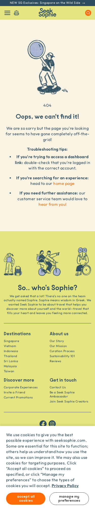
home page (63, 183)
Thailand (10, 356)
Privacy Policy (65, 485)
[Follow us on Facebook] (43, 423)
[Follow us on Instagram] (52, 423)
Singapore (11, 341)
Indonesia (11, 351)
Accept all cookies (26, 498)
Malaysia (10, 366)
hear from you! (53, 204)
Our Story (57, 341)
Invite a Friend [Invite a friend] (14, 392)
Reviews (55, 361)
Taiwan (9, 371)
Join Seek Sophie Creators (69, 401)
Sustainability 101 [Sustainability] (62, 356)
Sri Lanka (11, 361)
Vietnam (10, 346)
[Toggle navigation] (7, 13)
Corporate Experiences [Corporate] (20, 387)
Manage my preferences (69, 498)
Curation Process (62, 351)
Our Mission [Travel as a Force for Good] (58, 346)
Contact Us (58, 387)
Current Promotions (18, 397)
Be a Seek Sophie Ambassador (62, 394)
